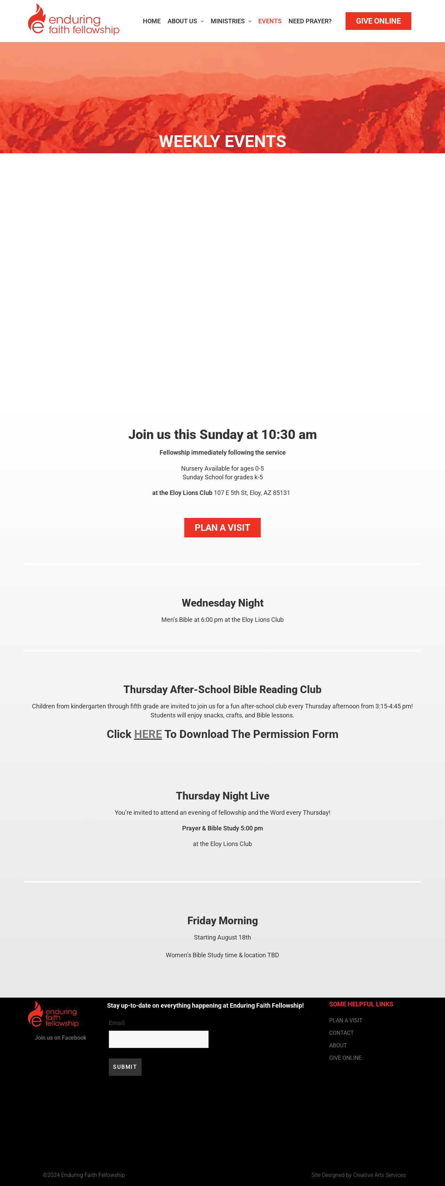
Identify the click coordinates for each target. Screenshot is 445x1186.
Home (152, 21)
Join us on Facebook (60, 1037)
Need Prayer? (310, 21)
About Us (186, 21)
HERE (148, 734)
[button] (185, 21)
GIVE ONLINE (345, 1058)
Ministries (231, 21)
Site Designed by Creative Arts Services (359, 1175)
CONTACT (341, 1033)
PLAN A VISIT (346, 1020)
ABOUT (338, 1045)
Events (270, 21)
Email (117, 1022)
